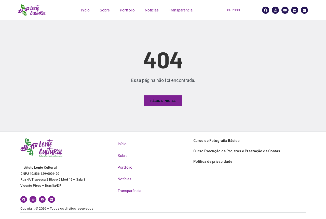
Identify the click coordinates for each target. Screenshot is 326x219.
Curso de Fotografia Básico (216, 141)
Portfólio (127, 10)
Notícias (152, 10)
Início (85, 10)
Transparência (181, 10)
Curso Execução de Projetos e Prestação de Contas (236, 151)
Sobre (105, 10)
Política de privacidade (212, 161)
